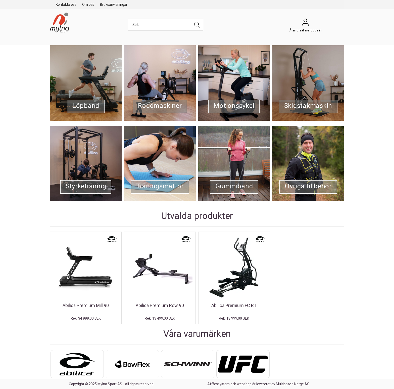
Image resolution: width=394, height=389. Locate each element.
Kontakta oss (66, 5)
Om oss (88, 5)
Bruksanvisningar (113, 5)
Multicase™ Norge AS (292, 384)
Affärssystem (218, 384)
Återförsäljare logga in (305, 23)
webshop (244, 384)
